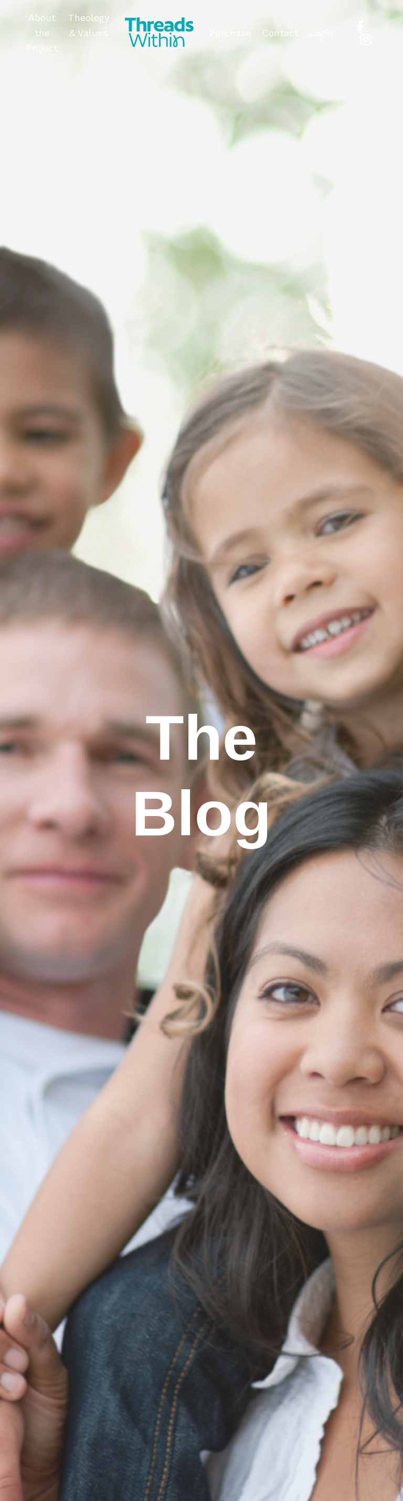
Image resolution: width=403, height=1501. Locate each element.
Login (321, 32)
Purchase (230, 32)
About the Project (42, 32)
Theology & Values (88, 25)
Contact (280, 32)
